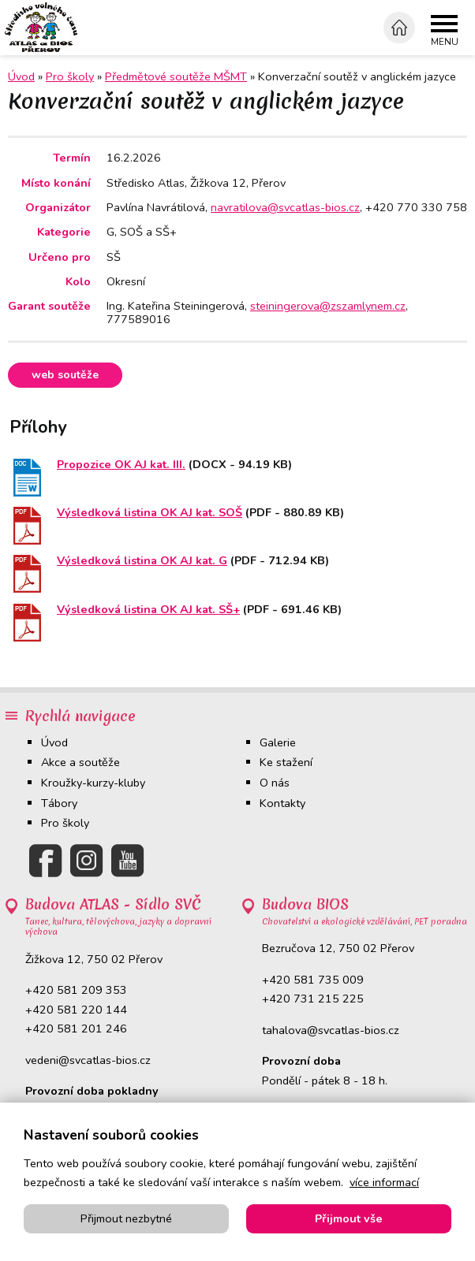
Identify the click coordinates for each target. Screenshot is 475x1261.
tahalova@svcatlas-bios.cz (330, 1030)
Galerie (278, 742)
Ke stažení (286, 763)
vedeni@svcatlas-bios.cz (88, 1060)
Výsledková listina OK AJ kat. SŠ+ (148, 609)
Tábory (59, 803)
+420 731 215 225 (313, 999)
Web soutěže (66, 375)
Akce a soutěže (80, 763)
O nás (275, 783)
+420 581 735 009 (313, 980)
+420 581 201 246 (76, 1029)
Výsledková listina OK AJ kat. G (142, 561)
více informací (384, 1182)
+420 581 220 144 (76, 1009)
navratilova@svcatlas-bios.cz (285, 207)
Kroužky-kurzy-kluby (93, 783)
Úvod (54, 742)
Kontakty (282, 803)
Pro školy (70, 76)
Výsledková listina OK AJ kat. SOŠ (149, 513)
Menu (444, 42)
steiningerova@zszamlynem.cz (328, 306)
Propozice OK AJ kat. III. (121, 465)
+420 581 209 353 (76, 991)
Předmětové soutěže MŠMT (176, 76)
